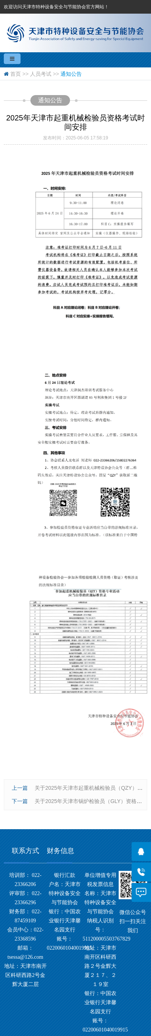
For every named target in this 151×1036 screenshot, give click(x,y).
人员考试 (40, 74)
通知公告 (71, 74)
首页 (15, 74)
